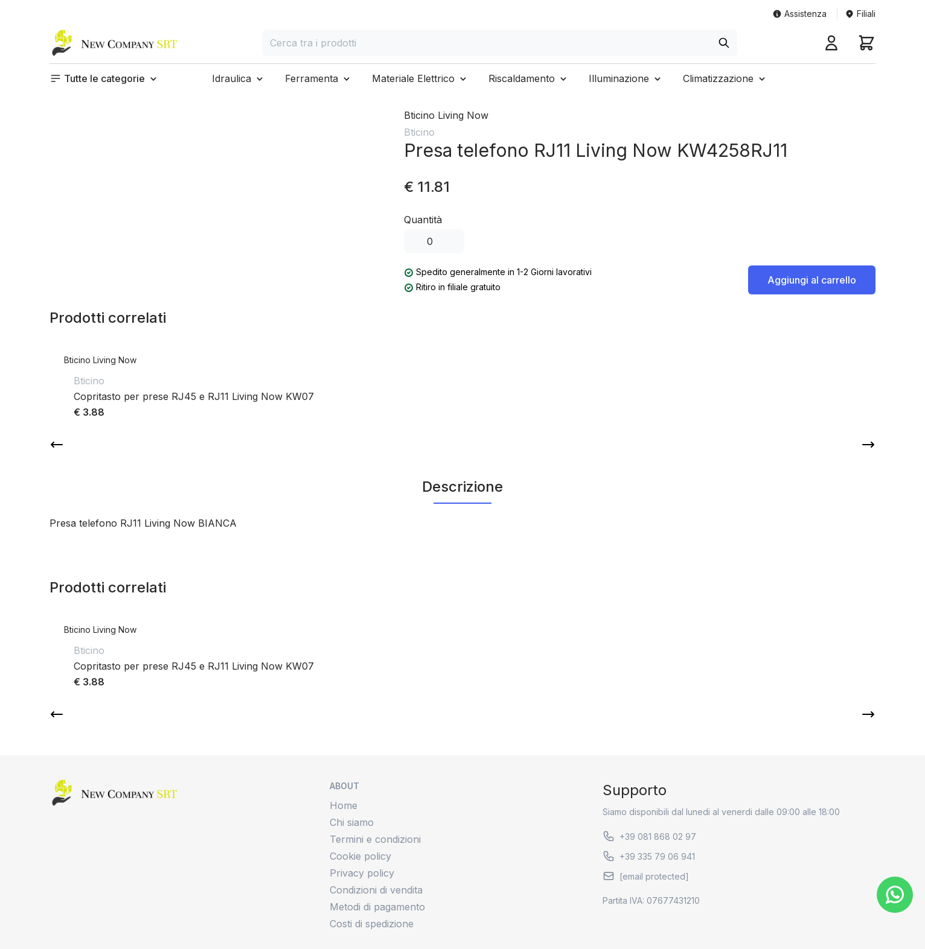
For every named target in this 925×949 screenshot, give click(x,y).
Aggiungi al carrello (811, 280)
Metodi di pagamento (377, 907)
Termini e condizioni (375, 839)
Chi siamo (352, 822)
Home (343, 805)
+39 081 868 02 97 (649, 836)
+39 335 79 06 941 (649, 856)
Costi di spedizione (372, 924)
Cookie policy (360, 856)
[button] (104, 78)
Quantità (423, 220)
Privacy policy (362, 873)
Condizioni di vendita (376, 890)
